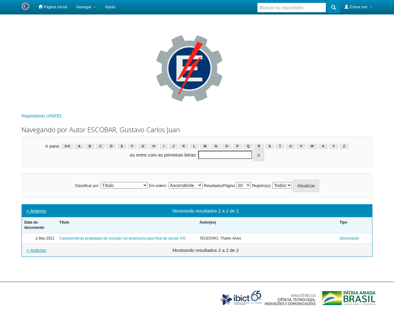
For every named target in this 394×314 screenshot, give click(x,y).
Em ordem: (158, 186)
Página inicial (52, 6)
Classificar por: (87, 186)
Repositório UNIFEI (41, 115)
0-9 (67, 146)
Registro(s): (261, 186)
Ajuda (110, 7)
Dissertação (349, 238)
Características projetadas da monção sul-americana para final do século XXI (122, 238)
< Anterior (36, 210)
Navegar (86, 7)
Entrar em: (358, 6)
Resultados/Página (219, 186)
